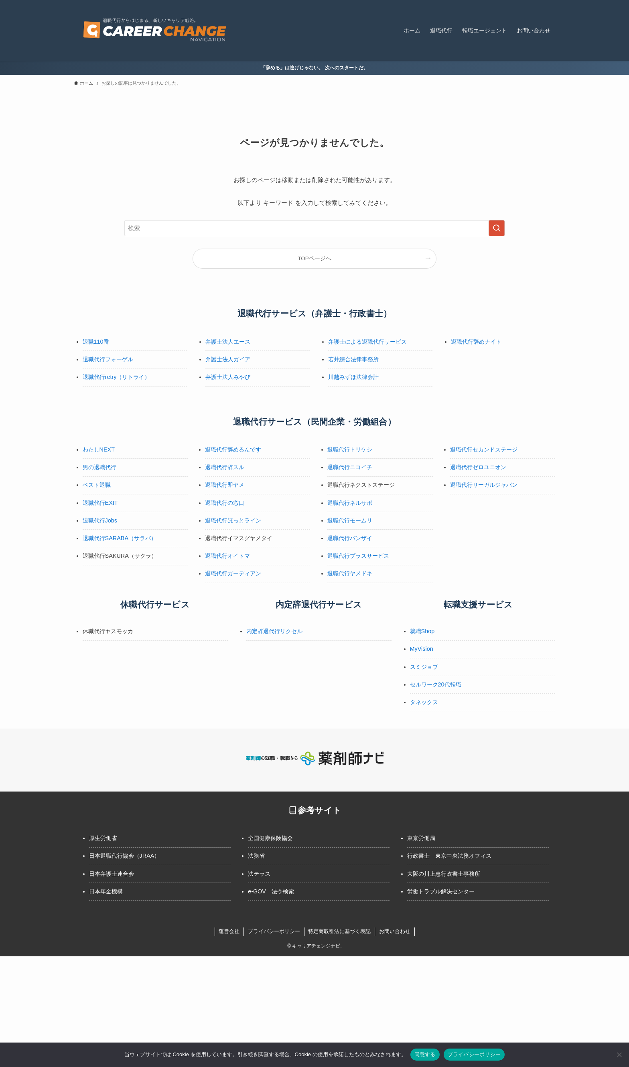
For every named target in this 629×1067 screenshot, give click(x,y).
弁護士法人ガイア (227, 359)
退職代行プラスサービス (358, 556)
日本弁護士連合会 (111, 874)
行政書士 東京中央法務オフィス (449, 855)
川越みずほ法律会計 (353, 377)
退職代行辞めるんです (233, 449)
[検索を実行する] (497, 228)
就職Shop (422, 631)
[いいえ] (619, 1055)
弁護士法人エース (227, 341)
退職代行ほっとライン (233, 520)
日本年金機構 (106, 891)
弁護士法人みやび (227, 377)
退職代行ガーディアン (233, 573)
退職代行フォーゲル (108, 359)
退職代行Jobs (100, 520)
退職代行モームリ (349, 520)
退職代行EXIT (100, 503)
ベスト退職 (97, 485)
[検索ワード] (314, 228)
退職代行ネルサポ (349, 503)
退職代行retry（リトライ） (116, 377)
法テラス (259, 874)
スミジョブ (424, 667)
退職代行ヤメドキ (349, 573)
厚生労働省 (103, 838)
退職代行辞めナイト (476, 341)
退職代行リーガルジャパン (483, 485)
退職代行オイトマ (227, 556)
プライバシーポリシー (274, 931)
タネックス (424, 702)
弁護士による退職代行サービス (367, 341)
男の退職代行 (99, 467)
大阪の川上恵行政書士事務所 (443, 874)
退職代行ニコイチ (349, 467)
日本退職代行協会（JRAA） (124, 855)
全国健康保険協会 (270, 838)
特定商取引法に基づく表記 (339, 931)
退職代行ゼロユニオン (478, 467)
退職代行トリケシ (349, 449)
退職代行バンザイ (349, 538)
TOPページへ (314, 258)
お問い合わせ (394, 931)
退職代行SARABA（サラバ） (119, 538)
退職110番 (96, 341)
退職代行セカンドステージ (483, 449)
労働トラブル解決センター (441, 891)
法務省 (256, 855)
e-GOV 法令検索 (271, 891)
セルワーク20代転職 (435, 684)
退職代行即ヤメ (224, 485)
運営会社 (229, 931)
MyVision (421, 649)
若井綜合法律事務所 (353, 359)
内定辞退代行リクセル (274, 631)
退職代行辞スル (224, 467)
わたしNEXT (99, 449)
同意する (425, 1054)
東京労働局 (421, 838)
